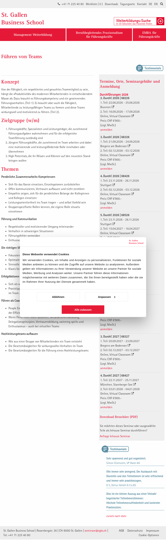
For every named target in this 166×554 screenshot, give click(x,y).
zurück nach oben (116, 516)
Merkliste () (94, 4)
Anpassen (106, 296)
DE (150, 4)
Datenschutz (135, 530)
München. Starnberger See (118, 384)
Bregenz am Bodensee (115, 146)
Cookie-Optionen (149, 535)
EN (156, 4)
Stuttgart (107, 185)
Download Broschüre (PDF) (119, 417)
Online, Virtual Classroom (117, 116)
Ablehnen (58, 296)
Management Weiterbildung (33, 34)
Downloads (111, 4)
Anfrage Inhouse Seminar (115, 436)
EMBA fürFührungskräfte (149, 34)
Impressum (152, 530)
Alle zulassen (82, 309)
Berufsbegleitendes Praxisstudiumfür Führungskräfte (99, 34)
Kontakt (142, 4)
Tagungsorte (127, 4)
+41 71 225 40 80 (73, 4)
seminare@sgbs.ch (96, 530)
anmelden (106, 129)
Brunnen (107, 107)
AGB (121, 530)
